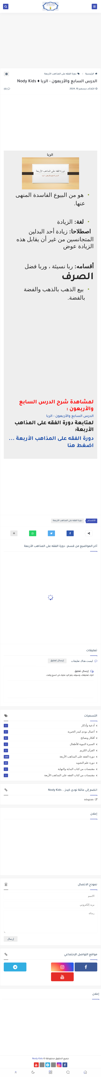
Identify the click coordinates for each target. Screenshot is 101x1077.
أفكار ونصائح (49, 737)
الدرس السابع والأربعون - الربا (70, 416)
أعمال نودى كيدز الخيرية (49, 731)
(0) (7, 89)
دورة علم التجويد (49, 762)
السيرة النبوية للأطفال (49, 744)
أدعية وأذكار (49, 725)
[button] (70, 533)
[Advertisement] (50, 40)
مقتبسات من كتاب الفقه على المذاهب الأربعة (49, 775)
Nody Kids (37, 1059)
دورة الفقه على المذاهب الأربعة (62, 74)
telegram (89, 799)
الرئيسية (91, 74)
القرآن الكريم (49, 750)
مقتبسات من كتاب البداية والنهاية (49, 769)
